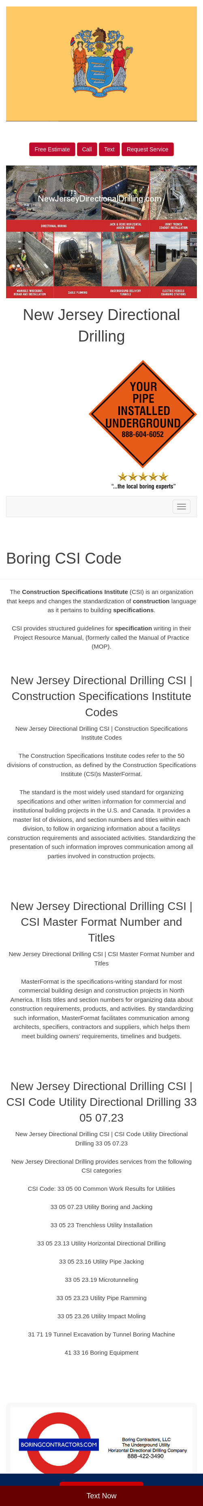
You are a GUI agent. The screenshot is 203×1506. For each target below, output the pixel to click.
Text (109, 149)
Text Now (101, 1496)
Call (87, 149)
